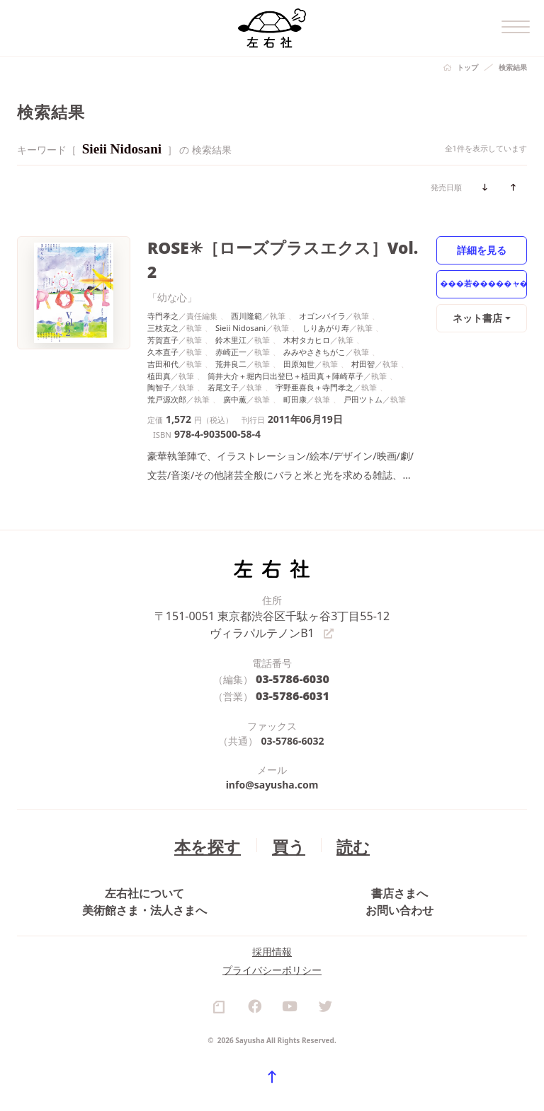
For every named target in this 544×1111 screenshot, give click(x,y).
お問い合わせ (399, 893)
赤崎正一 (230, 324)
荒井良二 (230, 335)
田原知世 (298, 335)
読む (343, 809)
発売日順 (446, 187)
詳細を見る (482, 249)
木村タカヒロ (306, 312)
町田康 (295, 371)
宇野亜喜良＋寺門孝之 (314, 359)
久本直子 (162, 324)
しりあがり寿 (325, 300)
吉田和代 (162, 335)
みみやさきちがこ (314, 324)
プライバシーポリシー (272, 976)
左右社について (144, 861)
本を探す (214, 809)
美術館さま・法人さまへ (144, 893)
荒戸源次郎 (166, 371)
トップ (467, 67)
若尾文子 (223, 359)
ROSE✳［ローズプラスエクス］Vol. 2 (263, 245)
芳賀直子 (162, 312)
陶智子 (159, 359)
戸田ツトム (363, 371)
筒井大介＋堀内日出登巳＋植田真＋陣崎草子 (285, 347)
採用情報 (272, 958)
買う (285, 809)
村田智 (363, 335)
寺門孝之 (162, 288)
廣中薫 (234, 371)
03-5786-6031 (293, 661)
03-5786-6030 (293, 646)
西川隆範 (246, 288)
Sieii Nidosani (240, 300)
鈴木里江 (230, 312)
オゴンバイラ (322, 288)
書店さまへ (399, 861)
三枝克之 (162, 300)
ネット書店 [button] (478, 317)
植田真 (159, 347)
